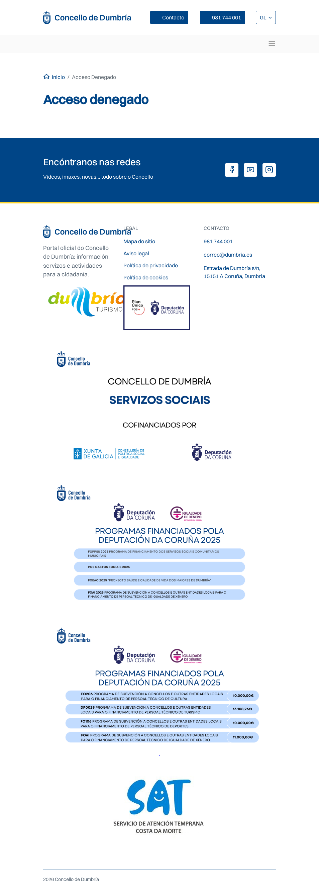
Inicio (58, 77)
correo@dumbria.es (228, 254)
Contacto (173, 17)
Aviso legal (136, 253)
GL (264, 17)
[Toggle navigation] (272, 43)
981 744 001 (226, 17)
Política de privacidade (150, 265)
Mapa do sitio (139, 241)
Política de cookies (145, 277)
